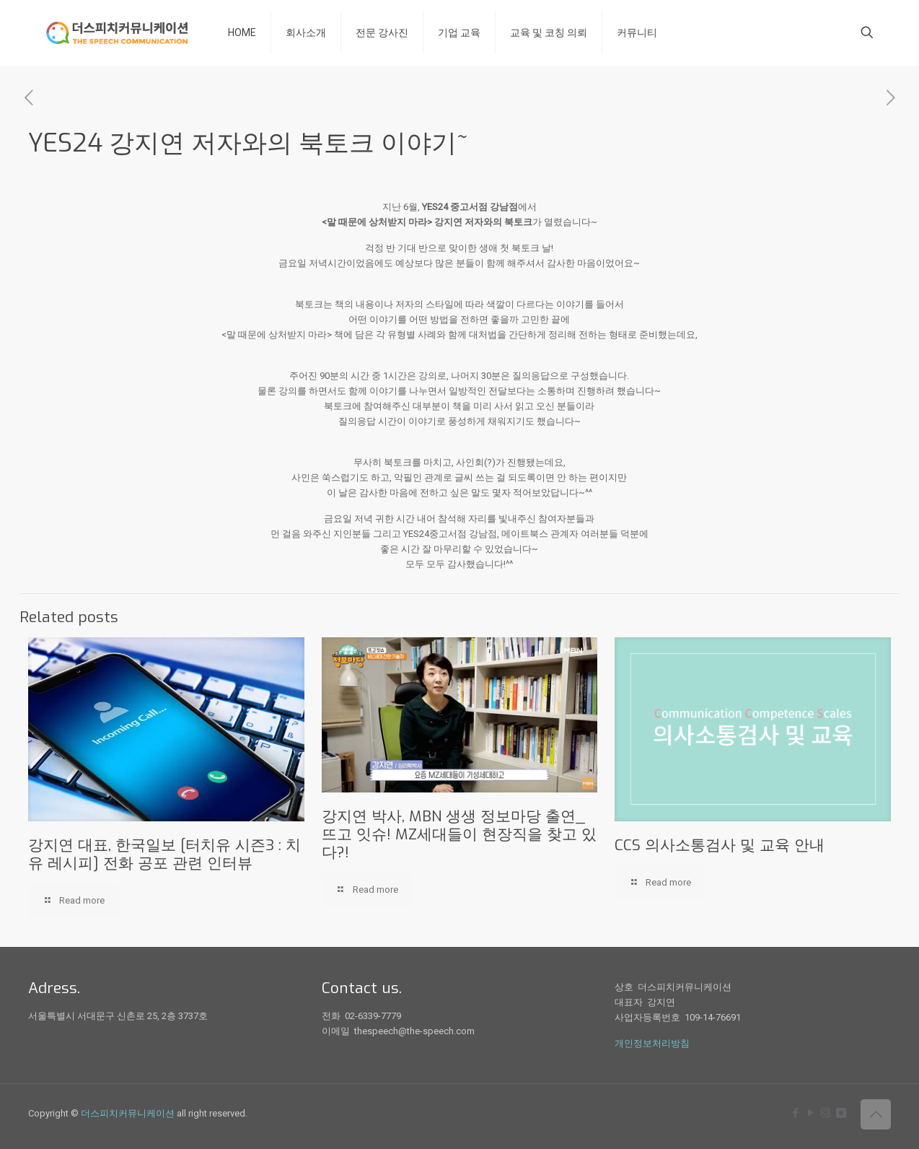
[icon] (840, 1112)
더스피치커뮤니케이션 (128, 1113)
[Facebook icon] (795, 1112)
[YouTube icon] (810, 1112)
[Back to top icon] (876, 1114)
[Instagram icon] (825, 1112)
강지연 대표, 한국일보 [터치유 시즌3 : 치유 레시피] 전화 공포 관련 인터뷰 (164, 854)
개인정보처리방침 (652, 1043)
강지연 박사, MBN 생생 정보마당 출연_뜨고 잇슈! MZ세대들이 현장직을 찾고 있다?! (459, 834)
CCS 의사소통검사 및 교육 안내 (720, 845)
